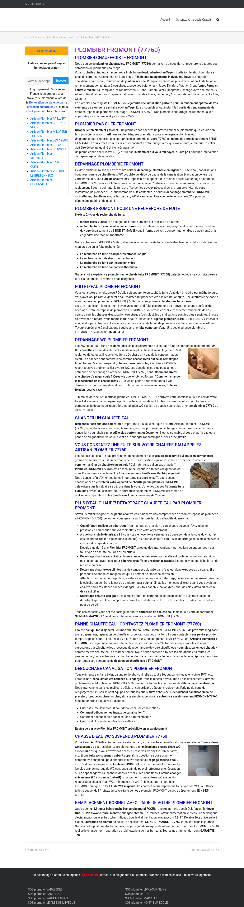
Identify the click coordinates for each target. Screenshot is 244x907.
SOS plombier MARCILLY (141, 898)
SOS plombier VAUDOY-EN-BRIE (48, 898)
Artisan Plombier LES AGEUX (49, 140)
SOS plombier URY (137, 894)
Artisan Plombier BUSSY (46, 145)
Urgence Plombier (47, 37)
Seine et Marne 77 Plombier (77, 37)
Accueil (165, 19)
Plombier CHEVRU (39, 849)
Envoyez (60, 80)
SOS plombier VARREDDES (45, 889)
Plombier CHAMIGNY (203, 849)
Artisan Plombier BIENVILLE (48, 149)
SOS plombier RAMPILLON (45, 894)
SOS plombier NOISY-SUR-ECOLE (146, 902)
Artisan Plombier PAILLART (48, 118)
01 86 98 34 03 (36, 4)
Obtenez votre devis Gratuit (193, 19)
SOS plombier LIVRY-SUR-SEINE (145, 889)
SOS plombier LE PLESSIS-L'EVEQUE (51, 902)
